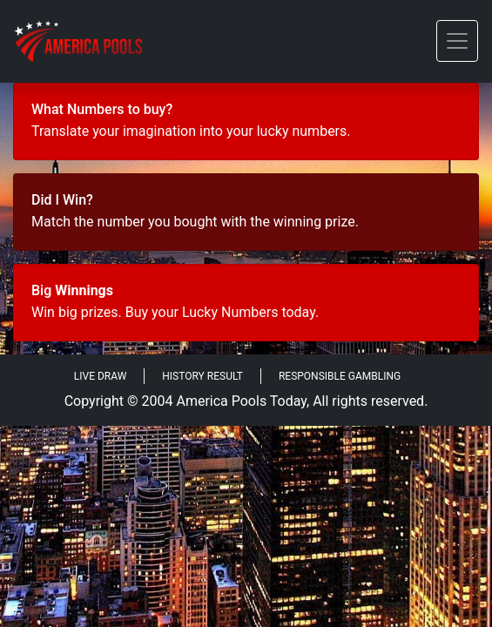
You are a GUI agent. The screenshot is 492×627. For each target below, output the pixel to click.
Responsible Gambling (340, 376)
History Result (202, 376)
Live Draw (100, 376)
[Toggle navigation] (457, 41)
